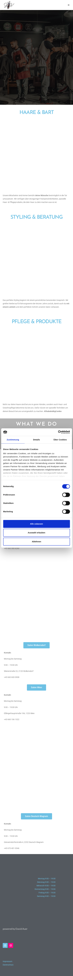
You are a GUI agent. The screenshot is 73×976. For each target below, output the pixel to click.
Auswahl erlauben (36, 532)
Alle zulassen (36, 524)
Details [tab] (36, 439)
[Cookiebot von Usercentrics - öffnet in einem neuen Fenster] (58, 432)
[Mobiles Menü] (68, 5)
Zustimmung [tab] (13, 439)
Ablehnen (36, 541)
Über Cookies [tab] (60, 439)
